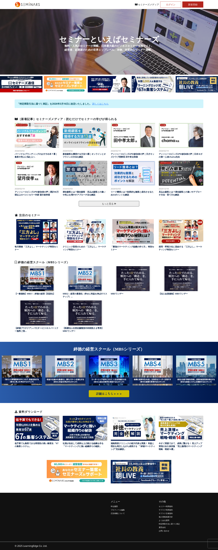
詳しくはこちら (100, 103)
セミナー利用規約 (166, 506)
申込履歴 (114, 506)
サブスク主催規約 (166, 513)
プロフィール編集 (118, 510)
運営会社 (162, 527)
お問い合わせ (164, 531)
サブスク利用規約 (166, 510)
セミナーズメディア (147, 4)
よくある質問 (164, 520)
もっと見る (109, 203)
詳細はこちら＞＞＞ (109, 393)
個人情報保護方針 (166, 517)
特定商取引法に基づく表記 (169, 524)
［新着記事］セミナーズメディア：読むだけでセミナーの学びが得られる (66, 119)
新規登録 (192, 4)
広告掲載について (118, 513)
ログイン (170, 4)
